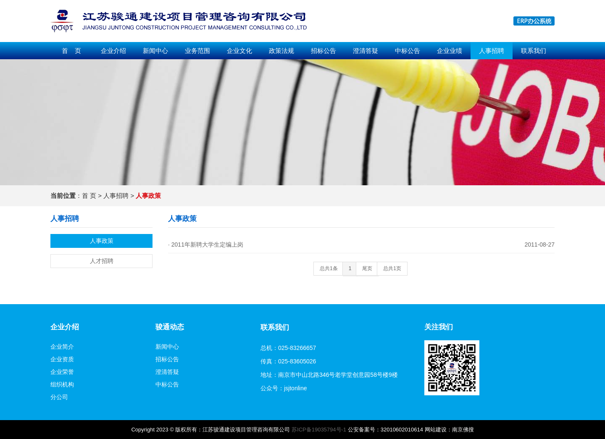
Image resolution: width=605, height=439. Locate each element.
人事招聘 (491, 50)
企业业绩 (449, 50)
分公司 (59, 397)
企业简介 (62, 346)
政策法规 (281, 50)
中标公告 (407, 50)
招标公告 (323, 50)
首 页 (71, 50)
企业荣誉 (62, 371)
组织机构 (62, 384)
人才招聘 (101, 261)
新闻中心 (155, 50)
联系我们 (533, 50)
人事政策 (101, 240)
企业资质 (62, 359)
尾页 (367, 268)
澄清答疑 (365, 50)
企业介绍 (113, 50)
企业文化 (239, 50)
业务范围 (197, 50)
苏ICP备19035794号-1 (319, 429)
